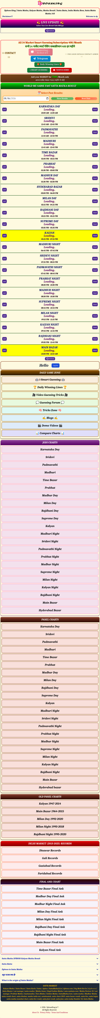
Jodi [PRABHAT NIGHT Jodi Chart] (4, 281)
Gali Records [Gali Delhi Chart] (50, 858)
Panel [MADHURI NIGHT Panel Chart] (95, 247)
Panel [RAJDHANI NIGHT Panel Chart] (95, 339)
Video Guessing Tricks (50, 395)
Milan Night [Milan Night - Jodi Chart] (50, 579)
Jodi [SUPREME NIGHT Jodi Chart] (4, 304)
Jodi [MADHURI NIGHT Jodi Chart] (4, 247)
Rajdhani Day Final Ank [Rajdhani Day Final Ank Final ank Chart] (50, 927)
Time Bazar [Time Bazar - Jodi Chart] (50, 480)
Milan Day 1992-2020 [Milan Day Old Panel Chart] (50, 819)
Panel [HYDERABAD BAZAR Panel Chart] (95, 190)
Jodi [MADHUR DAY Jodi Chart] (4, 178)
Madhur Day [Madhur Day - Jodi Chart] (50, 495)
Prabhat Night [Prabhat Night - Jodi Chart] (50, 556)
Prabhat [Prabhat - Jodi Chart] (50, 487)
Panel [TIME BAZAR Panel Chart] (95, 155)
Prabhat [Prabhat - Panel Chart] (50, 665)
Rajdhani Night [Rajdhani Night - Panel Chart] (50, 772)
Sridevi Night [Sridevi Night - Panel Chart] (50, 718)
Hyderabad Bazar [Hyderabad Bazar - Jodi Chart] (50, 610)
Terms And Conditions (59, 1012)
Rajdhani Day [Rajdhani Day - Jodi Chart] (49, 510)
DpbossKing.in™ (52, 1007)
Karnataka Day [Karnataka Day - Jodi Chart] (50, 449)
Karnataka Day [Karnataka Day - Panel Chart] (50, 626)
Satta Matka (88, 999)
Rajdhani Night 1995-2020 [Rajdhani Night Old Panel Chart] (50, 834)
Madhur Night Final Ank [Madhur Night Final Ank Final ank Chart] (50, 904)
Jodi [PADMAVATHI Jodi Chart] (4, 132)
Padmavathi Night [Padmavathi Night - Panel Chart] (49, 726)
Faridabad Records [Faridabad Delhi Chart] (50, 873)
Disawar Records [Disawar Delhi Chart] (50, 850)
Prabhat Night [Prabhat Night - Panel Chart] (50, 733)
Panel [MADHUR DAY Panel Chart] (95, 178)
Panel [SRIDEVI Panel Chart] (95, 121)
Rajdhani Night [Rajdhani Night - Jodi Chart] (50, 595)
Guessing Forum (50, 402)
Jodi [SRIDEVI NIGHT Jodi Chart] (4, 259)
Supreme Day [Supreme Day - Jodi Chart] (50, 518)
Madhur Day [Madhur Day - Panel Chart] (50, 672)
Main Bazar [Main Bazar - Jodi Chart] (50, 602)
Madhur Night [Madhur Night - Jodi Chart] (50, 564)
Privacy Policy (45, 1012)
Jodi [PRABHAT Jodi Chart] (4, 167)
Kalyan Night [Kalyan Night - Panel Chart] (50, 764)
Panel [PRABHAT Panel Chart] (95, 167)
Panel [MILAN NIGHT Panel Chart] (95, 316)
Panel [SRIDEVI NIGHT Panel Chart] (95, 259)
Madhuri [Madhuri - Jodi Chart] (49, 472)
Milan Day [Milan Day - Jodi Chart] (50, 503)
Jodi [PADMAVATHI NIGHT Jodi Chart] (4, 270)
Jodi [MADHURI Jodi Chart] (4, 144)
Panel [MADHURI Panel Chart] (95, 144)
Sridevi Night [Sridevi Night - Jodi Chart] (50, 541)
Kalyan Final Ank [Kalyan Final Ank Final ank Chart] (50, 950)
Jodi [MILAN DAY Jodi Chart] (4, 201)
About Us (35, 1012)
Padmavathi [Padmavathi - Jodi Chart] (50, 464)
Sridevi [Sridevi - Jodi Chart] (50, 457)
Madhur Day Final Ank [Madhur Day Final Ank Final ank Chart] (50, 896)
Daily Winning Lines (50, 387)
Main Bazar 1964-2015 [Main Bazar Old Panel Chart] (50, 811)
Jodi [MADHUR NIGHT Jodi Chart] (4, 293)
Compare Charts (50, 433)
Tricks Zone (50, 410)
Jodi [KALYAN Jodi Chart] (4, 236)
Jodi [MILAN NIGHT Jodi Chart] (4, 316)
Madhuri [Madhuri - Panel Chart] (49, 649)
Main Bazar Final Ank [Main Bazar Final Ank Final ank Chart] (50, 942)
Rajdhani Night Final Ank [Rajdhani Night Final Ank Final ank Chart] (50, 934)
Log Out (55, 365)
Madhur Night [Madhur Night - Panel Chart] (50, 741)
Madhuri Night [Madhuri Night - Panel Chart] (50, 711)
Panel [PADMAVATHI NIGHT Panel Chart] (95, 270)
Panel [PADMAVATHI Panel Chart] (95, 132)
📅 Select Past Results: (50, 92)
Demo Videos (50, 425)
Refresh (50, 30)
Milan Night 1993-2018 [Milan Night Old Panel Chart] (50, 826)
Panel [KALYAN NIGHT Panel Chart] (95, 327)
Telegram (40, 58)
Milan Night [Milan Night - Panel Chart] (50, 756)
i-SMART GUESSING (38, 70)
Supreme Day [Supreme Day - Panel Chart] (50, 695)
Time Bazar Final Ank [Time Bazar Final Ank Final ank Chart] (50, 888)
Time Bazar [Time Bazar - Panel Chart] (50, 657)
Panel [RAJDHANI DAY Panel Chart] (95, 213)
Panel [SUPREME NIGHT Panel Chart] (95, 304)
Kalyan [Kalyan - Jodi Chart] (50, 526)
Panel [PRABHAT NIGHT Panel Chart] (95, 281)
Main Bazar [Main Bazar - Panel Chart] (50, 779)
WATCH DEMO (61, 70)
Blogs (50, 418)
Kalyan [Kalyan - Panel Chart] (50, 703)
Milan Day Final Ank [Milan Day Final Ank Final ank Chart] (50, 911)
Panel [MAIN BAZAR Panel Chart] (95, 350)
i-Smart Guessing (50, 379)
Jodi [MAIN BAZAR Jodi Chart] (4, 350)
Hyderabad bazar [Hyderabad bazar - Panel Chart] (50, 787)
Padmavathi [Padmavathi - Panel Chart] (50, 642)
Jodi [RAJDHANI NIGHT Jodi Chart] (4, 339)
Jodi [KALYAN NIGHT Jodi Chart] (4, 327)
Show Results (62, 98)
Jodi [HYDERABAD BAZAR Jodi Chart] (4, 190)
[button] (50, 372)
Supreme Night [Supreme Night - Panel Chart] (50, 749)
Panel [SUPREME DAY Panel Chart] (95, 224)
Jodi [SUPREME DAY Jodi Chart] (4, 224)
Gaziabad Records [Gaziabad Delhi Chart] (50, 866)
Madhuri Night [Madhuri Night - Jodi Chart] (50, 533)
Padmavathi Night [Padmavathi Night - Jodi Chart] (49, 549)
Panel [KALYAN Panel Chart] (95, 236)
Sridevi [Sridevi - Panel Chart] (50, 634)
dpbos (45, 988)
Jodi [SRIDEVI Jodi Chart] (4, 121)
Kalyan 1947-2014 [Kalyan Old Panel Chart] (50, 803)
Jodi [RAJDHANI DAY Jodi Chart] (4, 213)
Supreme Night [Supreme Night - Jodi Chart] (50, 572)
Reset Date (86, 98)
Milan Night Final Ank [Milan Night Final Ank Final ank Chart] (50, 919)
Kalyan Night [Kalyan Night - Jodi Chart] (50, 587)
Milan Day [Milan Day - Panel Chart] (50, 680)
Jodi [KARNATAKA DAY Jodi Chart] (4, 109)
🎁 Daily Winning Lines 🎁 (49, 64)
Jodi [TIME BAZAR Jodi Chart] (4, 155)
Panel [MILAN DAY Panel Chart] (95, 201)
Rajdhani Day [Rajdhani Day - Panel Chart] (49, 688)
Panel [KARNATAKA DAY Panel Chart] (95, 109)
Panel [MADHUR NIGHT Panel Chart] (95, 293)
